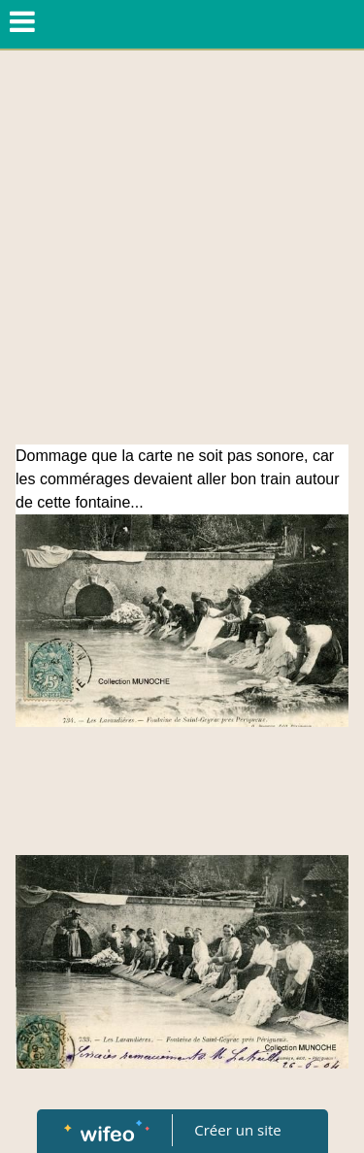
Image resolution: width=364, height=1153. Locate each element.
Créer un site (237, 1129)
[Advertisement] (182, 253)
